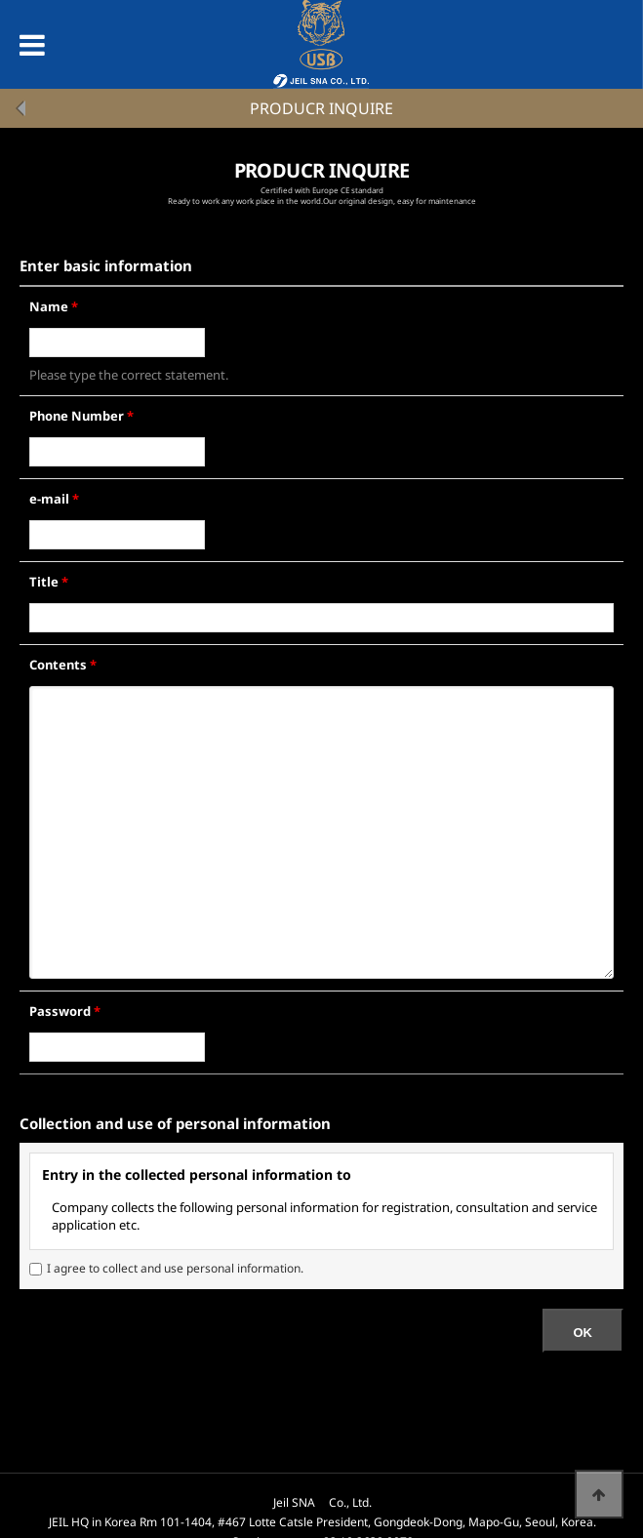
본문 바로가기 (0, 0)
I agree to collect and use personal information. (175, 1268)
